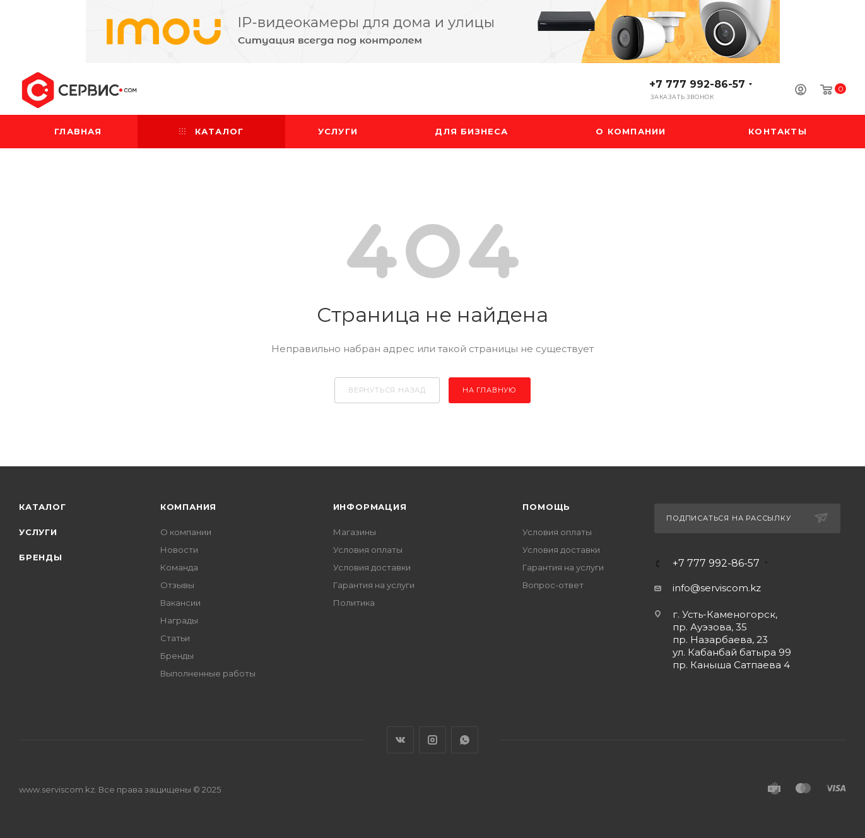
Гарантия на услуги (374, 585)
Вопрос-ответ (553, 585)
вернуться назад (387, 390)
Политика (354, 603)
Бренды (40, 557)
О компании (185, 532)
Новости (179, 550)
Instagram (432, 739)
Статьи (175, 638)
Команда (179, 567)
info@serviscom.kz (717, 588)
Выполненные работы (208, 673)
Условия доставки (372, 567)
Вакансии (180, 603)
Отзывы (177, 585)
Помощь (546, 507)
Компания (188, 507)
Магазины (354, 532)
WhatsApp (464, 739)
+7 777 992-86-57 (697, 84)
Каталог (42, 507)
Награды (179, 620)
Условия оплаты (368, 550)
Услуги (38, 532)
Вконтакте (400, 739)
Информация (370, 507)
